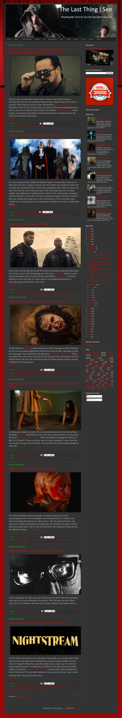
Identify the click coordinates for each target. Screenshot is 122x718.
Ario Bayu (16, 457)
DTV (112, 368)
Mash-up (96, 388)
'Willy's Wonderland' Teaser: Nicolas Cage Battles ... (99, 254)
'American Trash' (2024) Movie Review (103, 158)
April (90, 297)
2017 (89, 314)
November (92, 249)
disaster (111, 379)
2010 (89, 331)
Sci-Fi (83, 39)
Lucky (45, 686)
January (91, 305)
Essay (100, 386)
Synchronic (58, 273)
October (91, 251)
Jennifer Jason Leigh (53, 539)
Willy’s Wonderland (64, 110)
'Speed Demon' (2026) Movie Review (102, 211)
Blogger (76, 708)
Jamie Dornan (61, 276)
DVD (99, 366)
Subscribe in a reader (92, 344)
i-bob (64, 708)
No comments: (35, 289)
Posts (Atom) (20, 696)
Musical (95, 379)
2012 (89, 326)
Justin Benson (36, 292)
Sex (100, 384)
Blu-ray (104, 368)
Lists (61, 39)
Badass (94, 358)
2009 (89, 334)
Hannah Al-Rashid (24, 457)
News (16, 39)
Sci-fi (60, 292)
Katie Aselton (43, 292)
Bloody (97, 382)
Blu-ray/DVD (52, 39)
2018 (89, 311)
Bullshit (91, 381)
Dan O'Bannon (18, 613)
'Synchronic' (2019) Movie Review (28, 223)
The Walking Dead (94, 369)
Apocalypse (89, 382)
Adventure (107, 371)
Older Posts (75, 693)
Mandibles (51, 686)
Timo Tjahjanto (28, 374)
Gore (98, 381)
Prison (109, 382)
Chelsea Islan (17, 372)
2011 (89, 329)
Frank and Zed (33, 686)
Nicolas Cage (24, 126)
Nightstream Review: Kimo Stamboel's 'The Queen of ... (100, 269)
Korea (96, 368)
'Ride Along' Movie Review (104, 185)
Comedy (106, 358)
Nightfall (102, 388)
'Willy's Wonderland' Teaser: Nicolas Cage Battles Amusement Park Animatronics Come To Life (38, 51)
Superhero (107, 366)
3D (91, 388)
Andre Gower (17, 214)
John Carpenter (30, 613)
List (43, 686)
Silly (87, 377)
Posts (89, 396)
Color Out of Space (62, 105)
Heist (95, 386)
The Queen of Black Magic (60, 354)
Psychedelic (108, 386)
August (91, 287)
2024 (89, 234)
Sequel (105, 369)
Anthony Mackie (27, 292)
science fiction (66, 292)
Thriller (97, 360)
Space (87, 379)
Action (68, 39)
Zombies (91, 366)
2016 (89, 316)
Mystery (108, 375)
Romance (107, 377)
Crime (101, 362)
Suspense (107, 381)
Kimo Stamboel (50, 457)
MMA (87, 388)
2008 (89, 337)
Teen (95, 373)
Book (111, 369)
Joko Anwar (43, 457)
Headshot (27, 348)
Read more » (12, 118)
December (92, 246)
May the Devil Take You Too (52, 372)
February (92, 302)
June (91, 292)
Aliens (87, 375)
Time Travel (107, 384)
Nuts (101, 375)
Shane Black (54, 214)
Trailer (30, 126)
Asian (107, 360)
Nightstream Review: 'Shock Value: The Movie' (36, 550)
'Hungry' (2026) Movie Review (96, 49)
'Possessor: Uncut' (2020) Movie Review (32, 468)
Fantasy (102, 373)
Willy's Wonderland (38, 126)
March (91, 300)
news (19, 126)
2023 (89, 236)
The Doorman (27, 688)
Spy (109, 373)
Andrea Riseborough (19, 539)
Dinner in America (24, 686)
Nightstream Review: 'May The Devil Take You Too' (38, 301)
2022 (89, 239)
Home (9, 39)
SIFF (87, 360)
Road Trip (88, 386)
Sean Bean (24, 541)
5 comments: (34, 123)
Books (99, 39)
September (92, 284)
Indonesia (28, 372)
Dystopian (98, 371)
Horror (76, 39)
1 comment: (34, 212)
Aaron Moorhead (18, 292)
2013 (89, 324)
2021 (89, 241)
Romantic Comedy (91, 384)
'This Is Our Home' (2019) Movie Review (103, 145)
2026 (89, 229)
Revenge (88, 368)
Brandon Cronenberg (30, 539)
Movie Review (43, 214)
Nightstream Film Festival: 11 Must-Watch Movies (38, 622)
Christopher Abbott (42, 539)
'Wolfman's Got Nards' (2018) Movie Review (34, 135)
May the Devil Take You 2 (38, 372)
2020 (89, 244)
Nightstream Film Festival (16, 374)
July (90, 290)
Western (88, 373)
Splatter (94, 375)
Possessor (73, 539)
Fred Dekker (32, 214)
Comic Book (97, 364)
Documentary (24, 214)
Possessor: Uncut (34, 529)
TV (44, 39)
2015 (89, 319)
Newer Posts (13, 693)
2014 (89, 321)
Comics (91, 39)
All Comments (92, 400)
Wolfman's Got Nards (64, 214)
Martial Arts (90, 362)
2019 (89, 308)
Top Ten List (96, 377)
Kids (103, 382)
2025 (89, 231)
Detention (16, 686)
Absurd (103, 379)
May (90, 295)
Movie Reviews (26, 39)
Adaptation (109, 364)
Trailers (37, 39)
